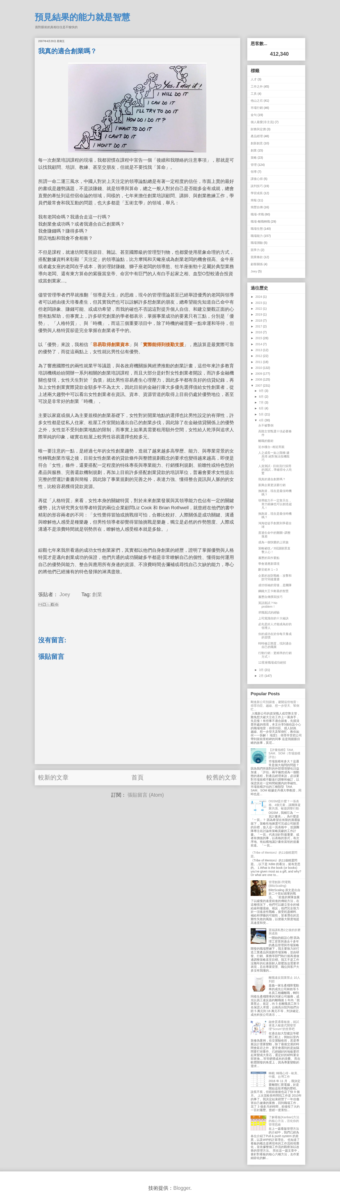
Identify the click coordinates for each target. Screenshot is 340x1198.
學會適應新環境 (269, 563)
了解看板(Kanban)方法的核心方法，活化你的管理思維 (284, 1120)
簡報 (254, 200)
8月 (262, 396)
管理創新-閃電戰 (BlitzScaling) (280, 883)
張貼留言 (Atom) (146, 795)
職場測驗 (257, 242)
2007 (259, 385)
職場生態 (257, 228)
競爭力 (255, 250)
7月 (262, 402)
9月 (262, 390)
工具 (254, 93)
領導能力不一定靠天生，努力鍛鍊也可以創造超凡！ (275, 504)
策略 (254, 157)
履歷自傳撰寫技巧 (270, 597)
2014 (259, 344)
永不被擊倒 (265, 425)
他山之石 (257, 100)
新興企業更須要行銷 (272, 485)
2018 (259, 320)
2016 (259, 332)
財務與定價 (258, 129)
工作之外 (257, 86)
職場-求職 (257, 214)
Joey (254, 271)
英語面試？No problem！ (267, 604)
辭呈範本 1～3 (268, 569)
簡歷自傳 (257, 207)
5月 (262, 414)
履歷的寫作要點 (269, 558)
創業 (97, 594)
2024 (259, 296)
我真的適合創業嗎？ (272, 479)
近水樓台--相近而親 (271, 447)
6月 (262, 408)
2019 (259, 314)
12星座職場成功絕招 (272, 662)
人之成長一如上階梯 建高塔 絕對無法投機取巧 (274, 456)
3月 (262, 670)
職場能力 (257, 236)
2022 (259, 308)
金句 (254, 115)
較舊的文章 (221, 777)
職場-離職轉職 (260, 221)
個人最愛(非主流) (262, 122)
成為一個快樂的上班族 (273, 542)
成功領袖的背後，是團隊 (275, 585)
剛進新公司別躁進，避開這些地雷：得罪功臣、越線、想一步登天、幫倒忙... (275, 705)
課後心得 (257, 179)
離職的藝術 (265, 441)
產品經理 (257, 136)
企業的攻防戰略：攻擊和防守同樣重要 (275, 577)
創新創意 (257, 143)
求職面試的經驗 (269, 612)
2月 (262, 675)
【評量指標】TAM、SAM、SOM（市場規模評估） (284, 753)
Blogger (181, 1188)
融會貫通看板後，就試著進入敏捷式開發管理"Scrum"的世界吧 (284, 1025)
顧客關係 (257, 264)
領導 (254, 171)
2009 (259, 373)
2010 (259, 367)
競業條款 (257, 257)
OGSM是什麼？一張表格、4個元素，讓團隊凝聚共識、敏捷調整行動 (285, 804)
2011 (259, 362)
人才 (254, 79)
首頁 (137, 777)
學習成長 (257, 193)
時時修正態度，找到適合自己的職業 (275, 645)
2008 (259, 379)
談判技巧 (257, 186)
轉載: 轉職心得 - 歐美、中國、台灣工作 (284, 1075)
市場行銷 (257, 107)
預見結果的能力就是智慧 (82, 17)
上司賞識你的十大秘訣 (273, 618)
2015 (259, 338)
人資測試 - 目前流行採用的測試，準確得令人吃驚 (275, 469)
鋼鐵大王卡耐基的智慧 (273, 591)
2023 (259, 302)
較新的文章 (53, 777)
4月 (262, 420)
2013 (259, 350)
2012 (259, 356)
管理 (254, 164)
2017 (259, 326)
